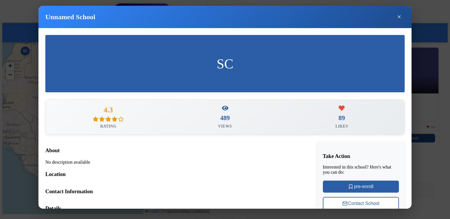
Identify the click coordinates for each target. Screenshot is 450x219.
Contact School (360, 204)
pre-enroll (360, 187)
